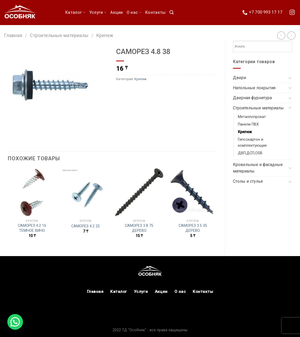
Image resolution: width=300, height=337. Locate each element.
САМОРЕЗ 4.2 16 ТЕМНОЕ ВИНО (32, 228)
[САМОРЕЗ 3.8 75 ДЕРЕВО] (139, 192)
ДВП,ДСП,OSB (250, 153)
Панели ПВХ (248, 124)
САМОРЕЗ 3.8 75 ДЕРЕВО (139, 228)
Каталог (75, 12)
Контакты (155, 12)
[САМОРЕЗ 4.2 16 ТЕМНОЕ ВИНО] (32, 192)
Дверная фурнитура (252, 97)
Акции (116, 12)
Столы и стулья (248, 181)
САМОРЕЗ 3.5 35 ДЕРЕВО (193, 228)
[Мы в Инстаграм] (292, 12)
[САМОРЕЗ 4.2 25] (85, 192)
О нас (134, 12)
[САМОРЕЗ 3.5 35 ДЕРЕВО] (192, 192)
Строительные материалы (59, 35)
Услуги (98, 12)
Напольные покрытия (254, 87)
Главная (13, 35)
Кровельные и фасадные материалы (258, 168)
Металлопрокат (252, 117)
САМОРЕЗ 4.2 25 (85, 226)
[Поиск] (171, 12)
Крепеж (104, 35)
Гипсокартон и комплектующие (252, 142)
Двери (239, 77)
